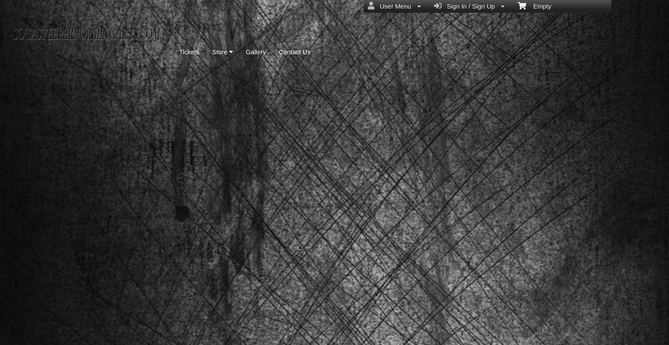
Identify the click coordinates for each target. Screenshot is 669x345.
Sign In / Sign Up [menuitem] (469, 6)
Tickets (189, 52)
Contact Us (295, 52)
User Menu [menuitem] (394, 6)
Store (222, 52)
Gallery (256, 52)
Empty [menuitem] (534, 5)
